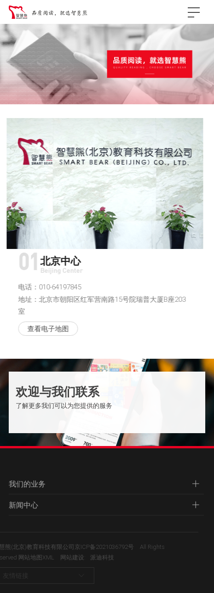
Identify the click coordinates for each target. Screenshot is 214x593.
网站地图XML (29, 557)
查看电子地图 (46, 328)
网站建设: (66, 557)
